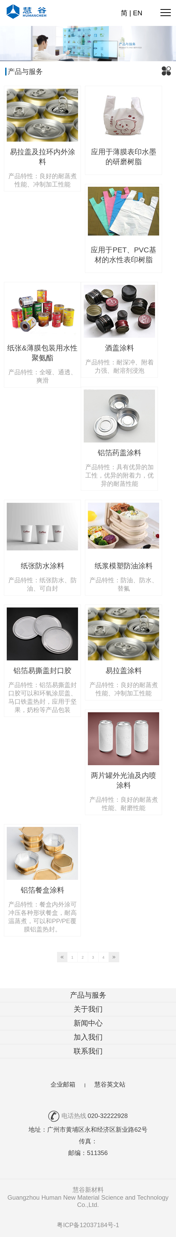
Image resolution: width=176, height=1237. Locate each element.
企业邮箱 (63, 1084)
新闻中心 (88, 1023)
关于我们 (88, 1009)
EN (137, 13)
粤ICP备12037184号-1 (88, 1224)
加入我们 (88, 1037)
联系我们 (88, 1051)
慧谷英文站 (109, 1084)
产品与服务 (88, 995)
